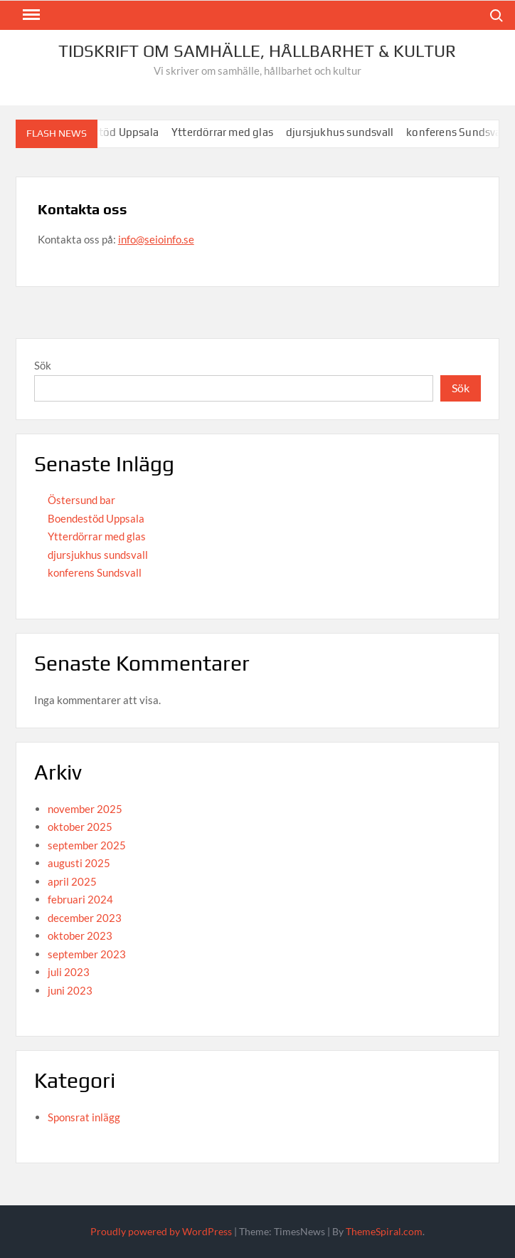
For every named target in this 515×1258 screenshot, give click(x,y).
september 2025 (87, 845)
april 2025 (72, 881)
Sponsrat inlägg (84, 1117)
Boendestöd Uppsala (96, 518)
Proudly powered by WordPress (161, 1231)
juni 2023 (70, 990)
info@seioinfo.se (156, 239)
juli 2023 (69, 971)
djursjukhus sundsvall (345, 132)
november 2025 (85, 808)
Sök (42, 365)
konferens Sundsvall (462, 132)
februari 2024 (80, 899)
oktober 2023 (80, 935)
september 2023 (87, 954)
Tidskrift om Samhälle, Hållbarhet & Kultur (257, 51)
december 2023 (85, 917)
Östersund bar (81, 499)
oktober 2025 (80, 826)
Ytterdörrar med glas (228, 132)
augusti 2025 (79, 862)
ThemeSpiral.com (384, 1231)
